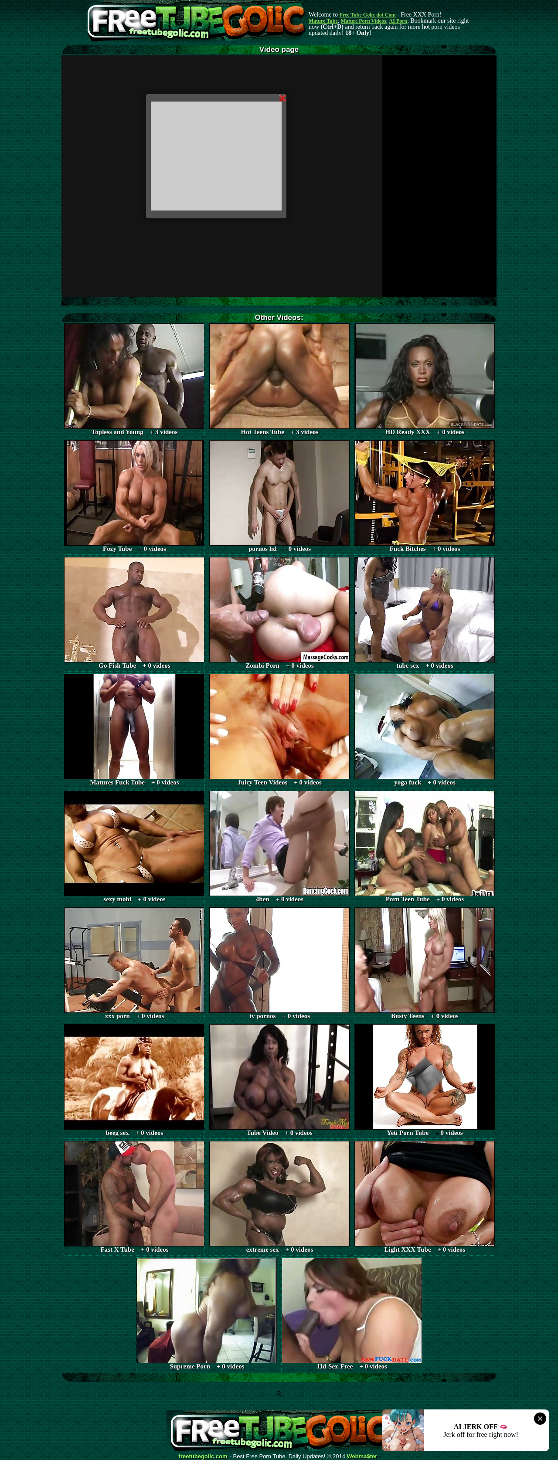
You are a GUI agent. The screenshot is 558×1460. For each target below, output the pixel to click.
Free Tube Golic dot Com (367, 15)
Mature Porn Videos (363, 21)
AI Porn (398, 21)
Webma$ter (362, 1456)
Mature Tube (323, 21)
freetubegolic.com (203, 1456)
